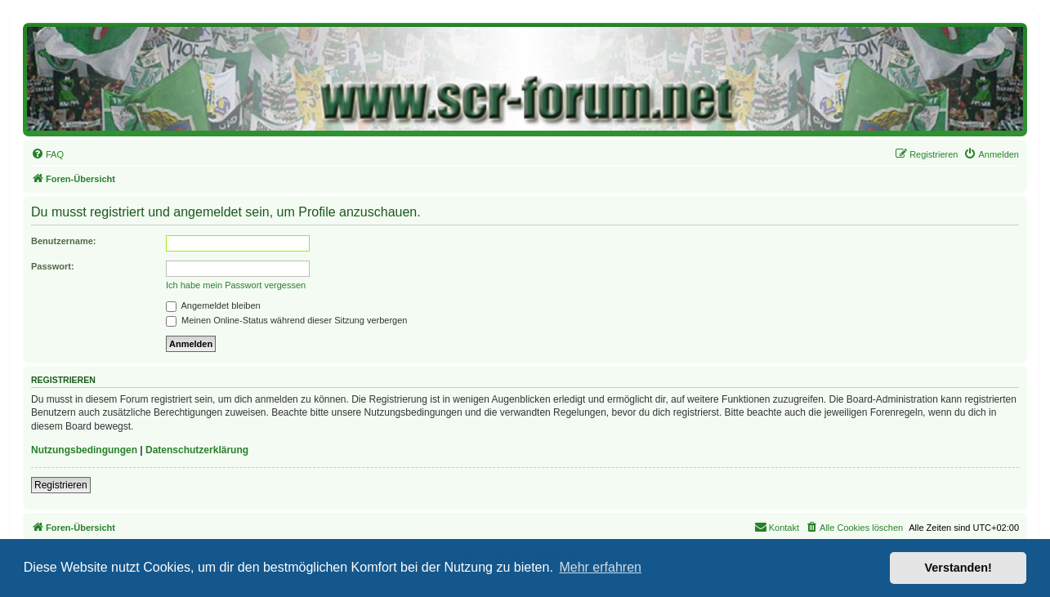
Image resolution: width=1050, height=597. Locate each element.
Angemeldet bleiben (213, 305)
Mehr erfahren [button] (600, 567)
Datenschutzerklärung (196, 450)
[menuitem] (47, 154)
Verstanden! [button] (958, 567)
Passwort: (52, 266)
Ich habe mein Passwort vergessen (236, 285)
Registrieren (60, 485)
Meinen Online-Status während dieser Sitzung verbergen (286, 320)
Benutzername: (63, 241)
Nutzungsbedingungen (84, 450)
